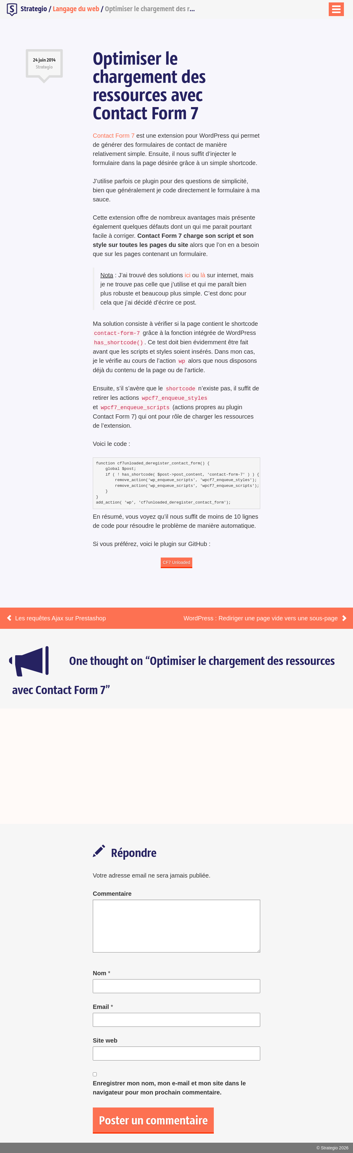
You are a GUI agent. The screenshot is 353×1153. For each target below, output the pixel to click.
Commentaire (112, 893)
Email (101, 1006)
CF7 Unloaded (176, 562)
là (202, 275)
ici (187, 275)
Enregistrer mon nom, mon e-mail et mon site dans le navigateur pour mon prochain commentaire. (169, 1088)
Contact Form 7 (114, 135)
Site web (105, 1040)
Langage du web (76, 8)
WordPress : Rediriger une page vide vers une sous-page (260, 618)
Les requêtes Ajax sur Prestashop (60, 618)
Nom (99, 973)
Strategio (26, 9)
